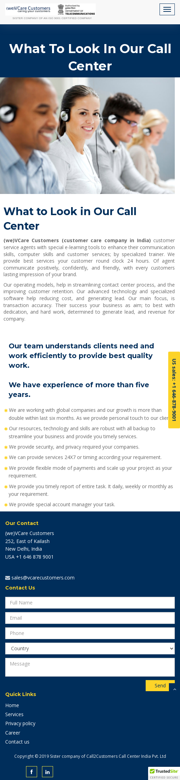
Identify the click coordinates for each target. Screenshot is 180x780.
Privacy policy (20, 723)
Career (12, 732)
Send (160, 685)
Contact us (17, 741)
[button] (164, 773)
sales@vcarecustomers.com (42, 577)
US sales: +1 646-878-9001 (174, 390)
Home (12, 705)
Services (14, 714)
